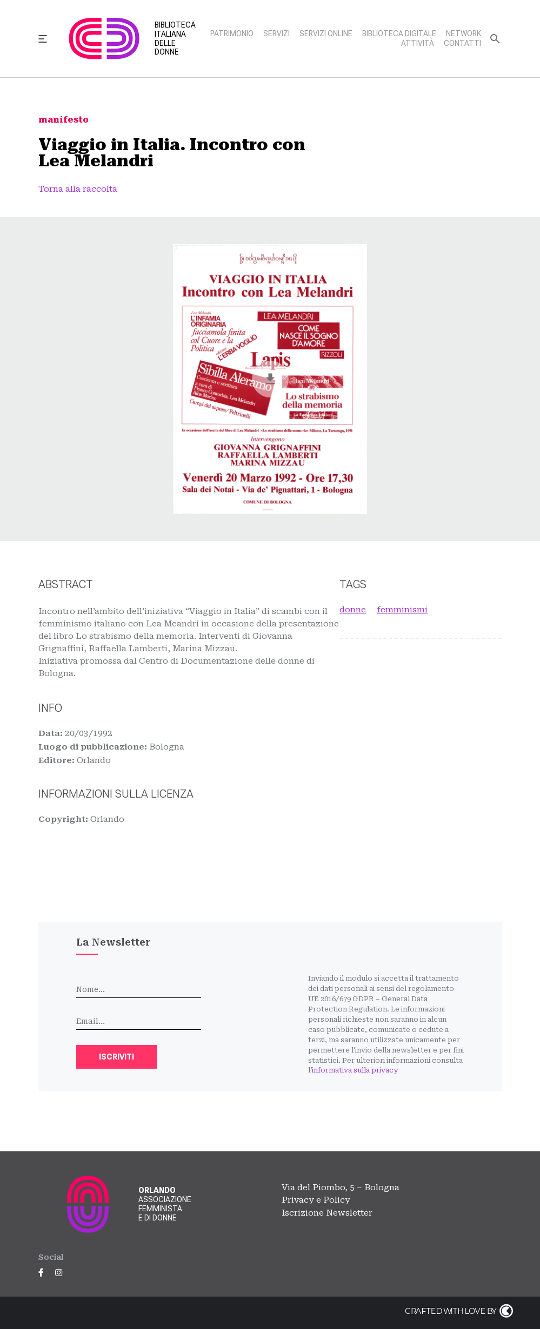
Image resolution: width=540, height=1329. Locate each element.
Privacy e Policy (316, 1200)
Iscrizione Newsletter (327, 1213)
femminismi (402, 610)
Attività (417, 43)
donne (352, 610)
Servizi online (325, 33)
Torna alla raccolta (77, 189)
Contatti (462, 43)
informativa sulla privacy (355, 1070)
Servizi (276, 33)
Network (463, 33)
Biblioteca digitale (399, 33)
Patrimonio (232, 33)
